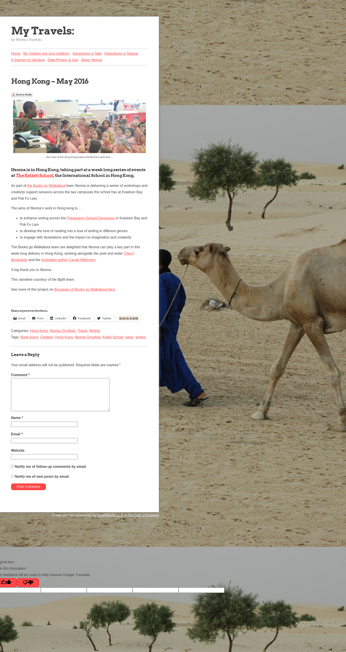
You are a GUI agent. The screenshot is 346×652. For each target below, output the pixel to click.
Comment (20, 375)
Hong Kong (39, 331)
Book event (29, 337)
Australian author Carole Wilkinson (68, 260)
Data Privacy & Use (63, 60)
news (129, 337)
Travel (82, 331)
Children (46, 337)
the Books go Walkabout (45, 186)
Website (17, 450)
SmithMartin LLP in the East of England (128, 515)
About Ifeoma (91, 60)
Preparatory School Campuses (91, 218)
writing (140, 337)
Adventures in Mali (87, 53)
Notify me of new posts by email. (42, 476)
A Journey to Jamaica (28, 60)
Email (17, 434)
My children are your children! (46, 53)
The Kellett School (34, 175)
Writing (94, 331)
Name (17, 418)
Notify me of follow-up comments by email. (50, 466)
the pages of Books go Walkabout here (84, 289)
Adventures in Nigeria (121, 53)
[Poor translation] (28, 582)
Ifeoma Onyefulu (62, 331)
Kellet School (113, 337)
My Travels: (42, 30)
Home (16, 53)
